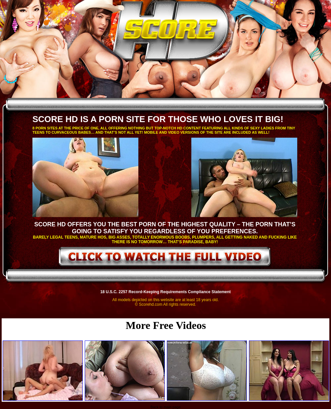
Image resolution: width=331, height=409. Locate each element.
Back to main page (165, 407)
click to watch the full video (165, 258)
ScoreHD (171, 32)
